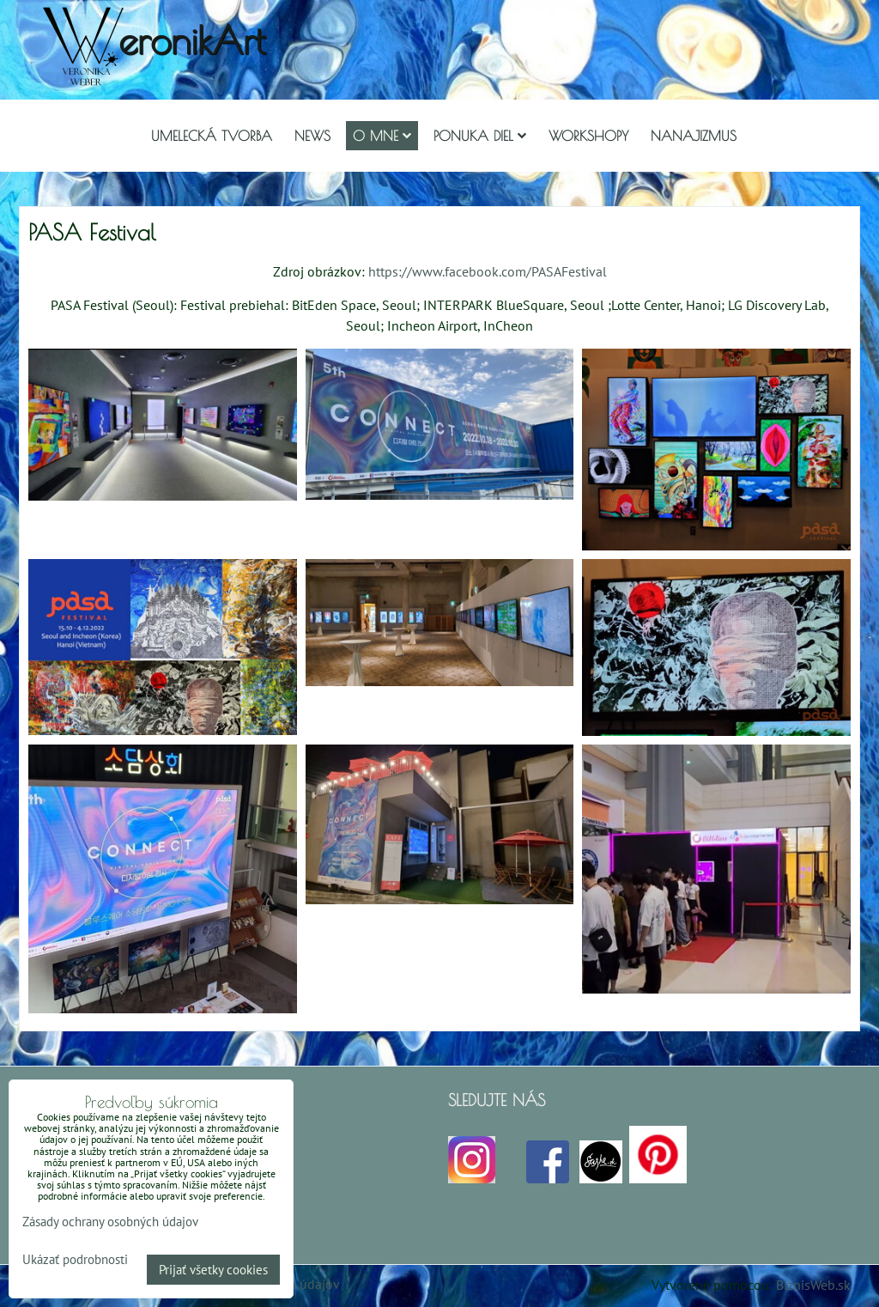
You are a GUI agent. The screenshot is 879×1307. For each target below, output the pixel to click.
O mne (382, 135)
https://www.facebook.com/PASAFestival (487, 271)
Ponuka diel (479, 135)
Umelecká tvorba (211, 135)
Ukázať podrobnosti (75, 1260)
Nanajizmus (694, 135)
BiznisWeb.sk (813, 1284)
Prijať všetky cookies (213, 1269)
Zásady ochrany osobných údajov (110, 1221)
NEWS (312, 135)
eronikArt (191, 40)
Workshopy (588, 135)
